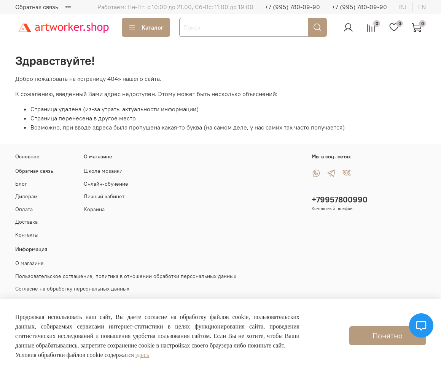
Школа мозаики (103, 170)
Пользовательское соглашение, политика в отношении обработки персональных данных (125, 276)
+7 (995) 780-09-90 (292, 7)
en (422, 7)
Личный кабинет (104, 196)
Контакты (26, 234)
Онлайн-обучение (106, 183)
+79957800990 (340, 199)
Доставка (26, 221)
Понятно (388, 335)
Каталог (146, 27)
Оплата (24, 209)
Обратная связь (36, 7)
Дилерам (26, 196)
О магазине (29, 263)
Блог (21, 183)
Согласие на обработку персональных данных (72, 288)
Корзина (94, 209)
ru (402, 7)
